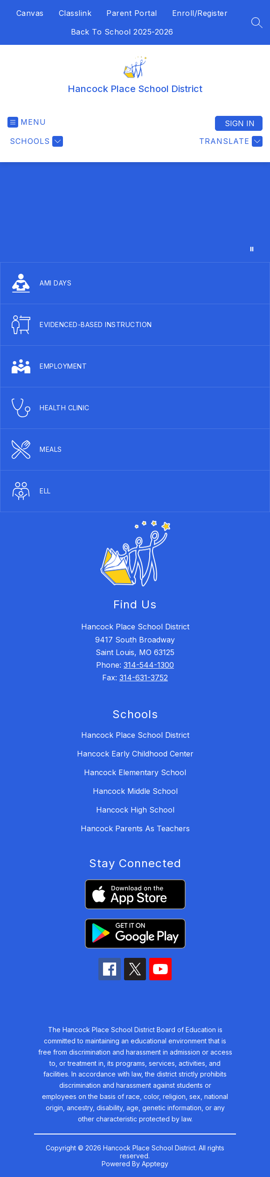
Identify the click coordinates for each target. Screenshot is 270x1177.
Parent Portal (131, 13)
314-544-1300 (149, 665)
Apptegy (155, 1164)
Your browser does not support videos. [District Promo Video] (135, 212)
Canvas (30, 13)
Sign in (240, 123)
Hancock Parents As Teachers (135, 828)
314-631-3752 (143, 677)
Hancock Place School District (135, 735)
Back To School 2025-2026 (122, 31)
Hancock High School (135, 809)
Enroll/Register (200, 13)
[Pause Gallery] (251, 249)
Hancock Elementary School (135, 772)
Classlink (75, 13)
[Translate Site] (230, 141)
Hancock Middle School (135, 791)
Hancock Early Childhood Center (135, 753)
